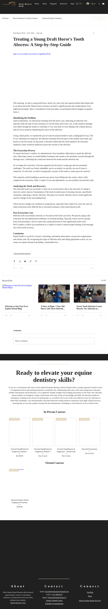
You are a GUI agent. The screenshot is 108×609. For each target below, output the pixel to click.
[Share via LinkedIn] (25, 261)
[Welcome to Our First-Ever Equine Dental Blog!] (18, 293)
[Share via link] (30, 261)
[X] (99, 4)
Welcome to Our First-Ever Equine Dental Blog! (16, 307)
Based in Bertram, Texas (18, 603)
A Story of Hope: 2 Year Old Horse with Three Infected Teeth (53, 307)
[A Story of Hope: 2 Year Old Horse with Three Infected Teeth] (54, 293)
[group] (54, 437)
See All (103, 280)
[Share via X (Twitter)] (20, 261)
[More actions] (93, 33)
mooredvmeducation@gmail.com (57, 592)
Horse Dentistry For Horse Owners (25, 18)
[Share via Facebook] (14, 261)
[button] (44, 3)
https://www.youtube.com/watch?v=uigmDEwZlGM (31, 54)
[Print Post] (36, 261)
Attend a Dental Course (54, 600)
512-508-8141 (57, 595)
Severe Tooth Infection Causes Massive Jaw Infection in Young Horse (89, 307)
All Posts (5, 18)
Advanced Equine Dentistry (52, 18)
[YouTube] (103, 4)
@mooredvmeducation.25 (57, 597)
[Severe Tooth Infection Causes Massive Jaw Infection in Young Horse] (90, 293)
